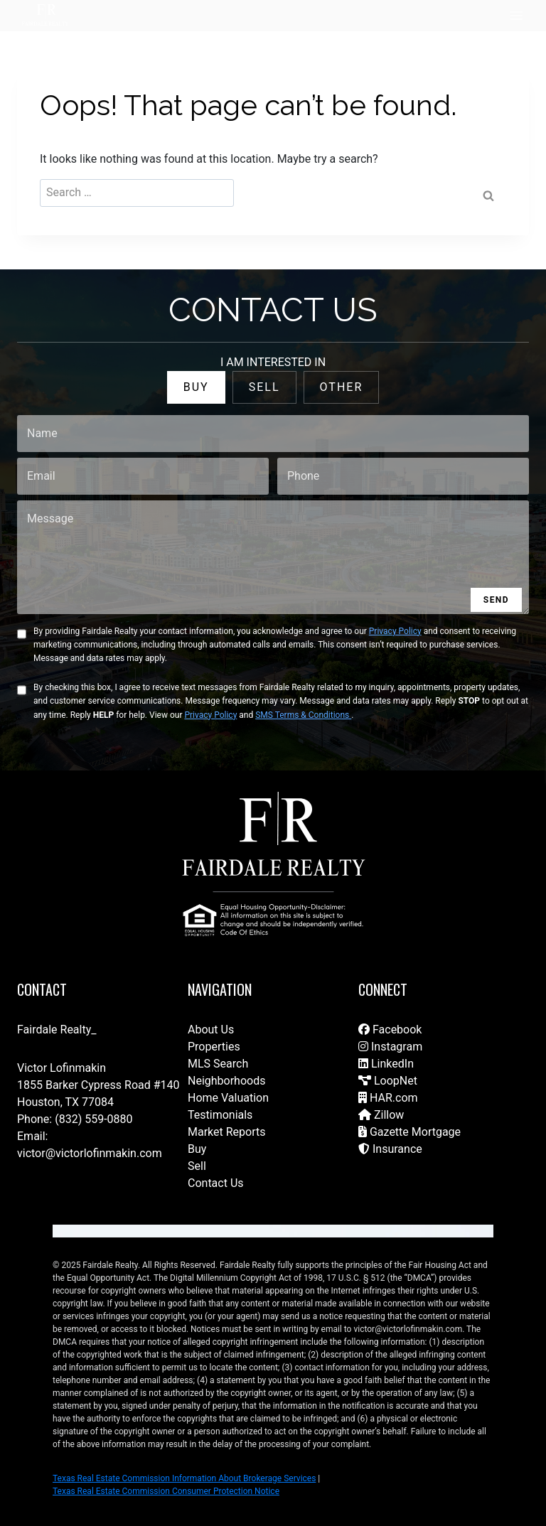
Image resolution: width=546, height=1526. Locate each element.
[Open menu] (516, 15)
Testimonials (220, 1115)
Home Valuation (228, 1098)
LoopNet (387, 1080)
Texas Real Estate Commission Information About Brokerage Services (184, 1478)
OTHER (341, 387)
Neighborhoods (226, 1080)
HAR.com (388, 1098)
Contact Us (216, 1183)
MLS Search (218, 1063)
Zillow (381, 1115)
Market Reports (227, 1132)
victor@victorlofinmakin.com (89, 1153)
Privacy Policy (395, 631)
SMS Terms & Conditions (303, 715)
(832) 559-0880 (93, 1119)
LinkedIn (386, 1063)
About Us (211, 1029)
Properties (214, 1046)
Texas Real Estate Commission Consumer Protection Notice (166, 1491)
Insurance (390, 1149)
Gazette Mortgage (409, 1132)
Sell (197, 1166)
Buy (197, 1149)
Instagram (390, 1046)
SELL (264, 387)
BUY (196, 387)
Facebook (390, 1029)
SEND (496, 600)
